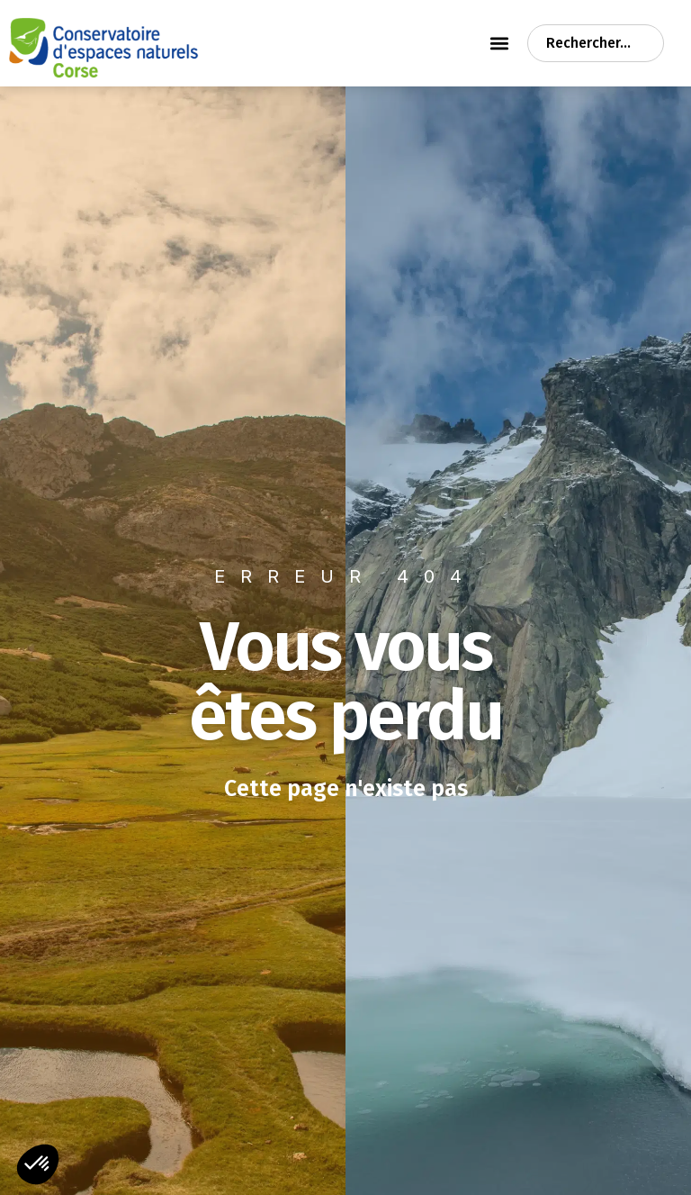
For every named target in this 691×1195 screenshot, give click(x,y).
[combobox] (595, 43)
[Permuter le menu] (499, 43)
